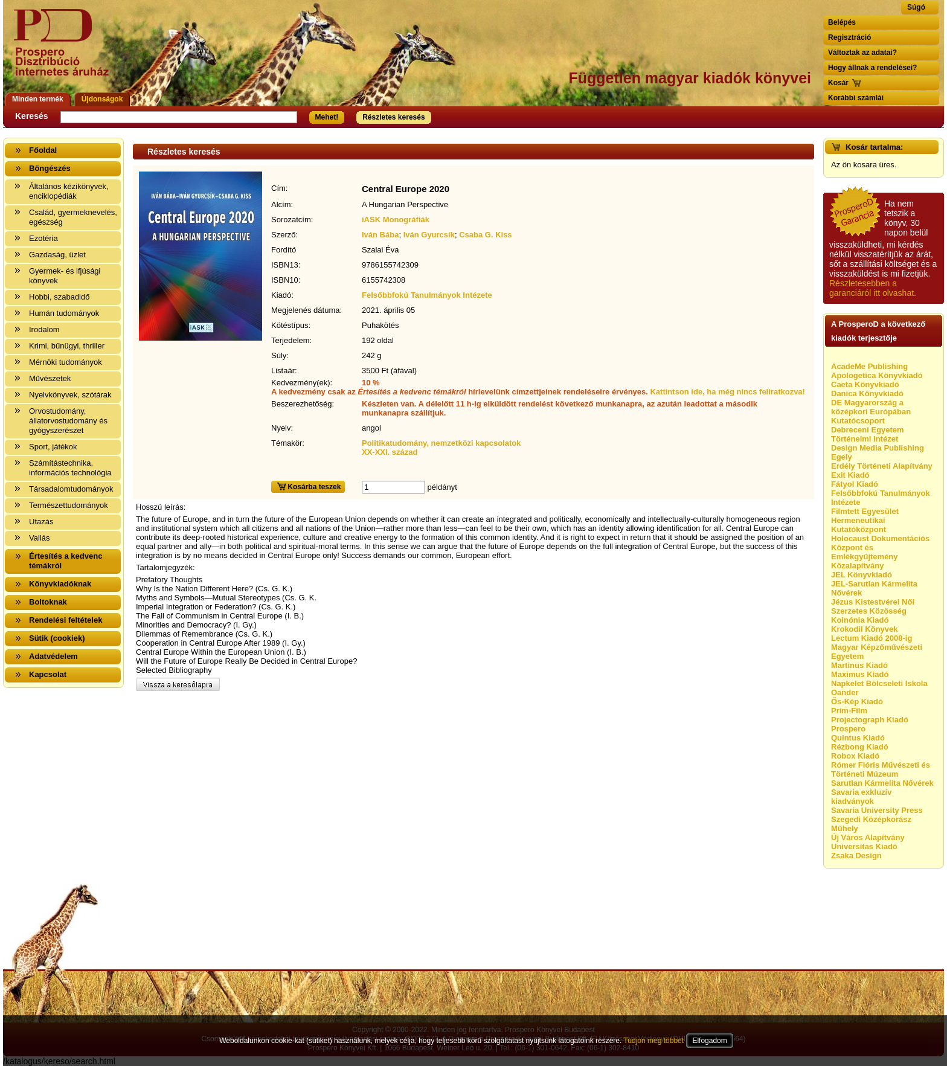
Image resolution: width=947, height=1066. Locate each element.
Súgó (916, 7)
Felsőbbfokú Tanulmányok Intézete (427, 295)
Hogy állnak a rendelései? (872, 67)
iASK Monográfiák (395, 219)
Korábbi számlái (856, 98)
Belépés (842, 22)
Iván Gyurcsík (429, 234)
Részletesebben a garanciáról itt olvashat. (872, 288)
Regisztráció (849, 37)
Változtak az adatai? (862, 52)
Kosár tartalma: (874, 147)
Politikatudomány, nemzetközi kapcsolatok (441, 443)
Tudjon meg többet (653, 1040)
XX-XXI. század (389, 452)
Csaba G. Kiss (485, 234)
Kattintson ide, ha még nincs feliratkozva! (727, 391)
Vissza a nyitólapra (65, 50)
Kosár (838, 83)
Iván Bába (380, 234)
